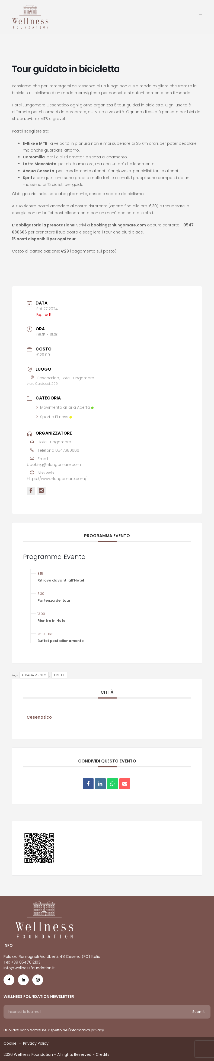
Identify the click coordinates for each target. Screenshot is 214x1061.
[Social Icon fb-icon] (9, 981)
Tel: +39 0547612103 (22, 962)
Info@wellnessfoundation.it (29, 968)
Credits (102, 1054)
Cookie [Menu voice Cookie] (10, 1043)
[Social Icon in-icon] (23, 981)
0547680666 (67, 450)
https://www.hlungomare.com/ (57, 478)
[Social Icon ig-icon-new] (37, 981)
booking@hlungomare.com (54, 464)
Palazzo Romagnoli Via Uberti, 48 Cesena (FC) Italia (52, 956)
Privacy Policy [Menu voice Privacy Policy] (36, 1043)
